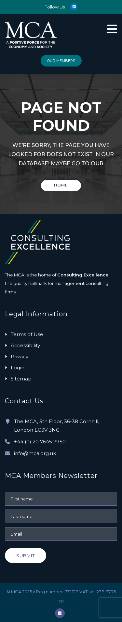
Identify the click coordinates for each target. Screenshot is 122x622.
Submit (25, 555)
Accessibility (25, 345)
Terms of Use (27, 334)
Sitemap (21, 379)
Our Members (61, 60)
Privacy (19, 356)
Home (61, 185)
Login (17, 367)
